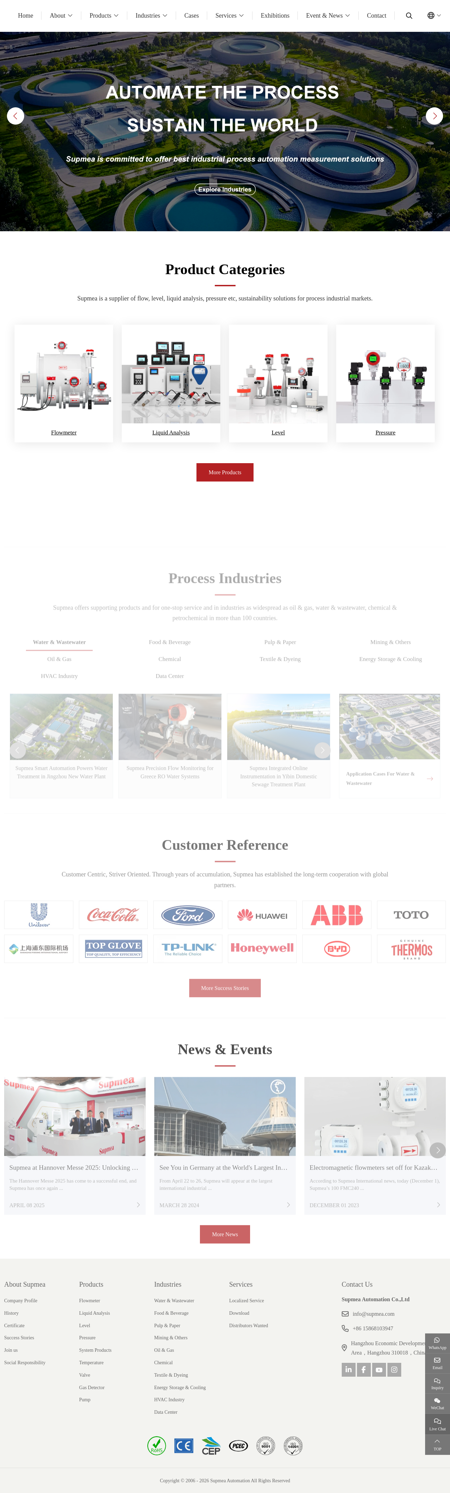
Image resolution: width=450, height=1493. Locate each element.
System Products (95, 1349)
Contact (376, 15)
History (11, 1312)
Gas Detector (91, 1386)
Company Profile (20, 1300)
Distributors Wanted (248, 1325)
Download (239, 1312)
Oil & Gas (164, 1349)
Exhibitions (275, 15)
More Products (225, 472)
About (57, 15)
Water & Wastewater (174, 1300)
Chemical (163, 1362)
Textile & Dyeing (171, 1374)
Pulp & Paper (167, 1325)
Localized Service (246, 1300)
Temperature (91, 1362)
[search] (408, 15)
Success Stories (19, 1337)
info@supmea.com (374, 1313)
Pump (85, 1399)
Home (25, 15)
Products (100, 15)
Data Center (165, 1411)
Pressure (386, 432)
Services (226, 15)
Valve (84, 1374)
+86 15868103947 (373, 1328)
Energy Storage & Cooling (180, 1386)
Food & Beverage (171, 1312)
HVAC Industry (169, 1399)
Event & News (324, 15)
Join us (11, 1349)
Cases (191, 15)
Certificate (14, 1325)
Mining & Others (170, 1337)
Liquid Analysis (171, 432)
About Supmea (24, 1283)
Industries (148, 15)
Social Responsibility (24, 1362)
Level (278, 432)
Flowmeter (64, 432)
